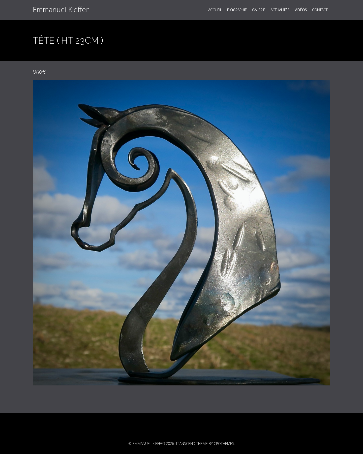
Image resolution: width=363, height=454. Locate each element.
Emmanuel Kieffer (61, 9)
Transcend (185, 443)
